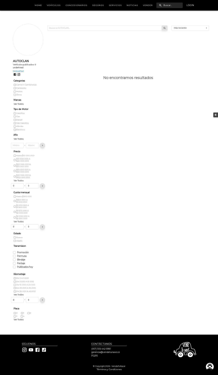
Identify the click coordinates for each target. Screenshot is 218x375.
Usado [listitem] (18, 246)
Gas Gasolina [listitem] (21, 112)
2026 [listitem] (17, 131)
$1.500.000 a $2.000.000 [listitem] (21, 217)
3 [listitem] (15, 322)
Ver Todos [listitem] (18, 93)
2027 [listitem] (17, 128)
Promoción (23, 258)
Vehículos (54, 5)
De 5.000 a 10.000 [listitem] (24, 287)
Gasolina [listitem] (19, 102)
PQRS (94, 355)
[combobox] (190, 17)
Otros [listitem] (18, 84)
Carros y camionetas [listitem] (25, 74)
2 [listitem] (29, 318)
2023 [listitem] (17, 141)
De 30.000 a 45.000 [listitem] (25, 297)
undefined (18, 56)
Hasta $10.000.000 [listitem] (24, 161)
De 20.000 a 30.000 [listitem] (25, 293)
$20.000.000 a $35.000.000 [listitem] (22, 171)
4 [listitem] (22, 322)
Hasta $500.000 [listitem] (23, 202)
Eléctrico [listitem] (19, 118)
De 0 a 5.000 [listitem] (21, 284)
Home (38, 5)
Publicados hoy (25, 272)
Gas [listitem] (17, 105)
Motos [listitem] (18, 80)
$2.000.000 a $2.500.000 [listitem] (21, 222)
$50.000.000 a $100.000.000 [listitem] (22, 181)
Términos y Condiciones (109, 369)
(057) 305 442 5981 (101, 348)
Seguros (98, 5)
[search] (169, 5)
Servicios (115, 5)
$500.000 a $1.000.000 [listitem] (21, 206)
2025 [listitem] (17, 134)
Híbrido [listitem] (18, 115)
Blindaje (21, 265)
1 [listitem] (22, 318)
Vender (148, 5)
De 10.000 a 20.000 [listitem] (24, 290)
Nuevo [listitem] (18, 243)
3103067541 (18, 60)
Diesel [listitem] (18, 109)
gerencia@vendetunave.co (105, 352)
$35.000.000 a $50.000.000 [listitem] (22, 176)
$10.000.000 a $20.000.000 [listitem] (22, 165)
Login (190, 5)
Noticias (132, 5)
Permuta (21, 261)
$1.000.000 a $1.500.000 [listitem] (21, 212)
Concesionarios (76, 5)
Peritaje (21, 268)
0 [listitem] (16, 319)
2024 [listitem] (17, 138)
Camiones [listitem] (20, 77)
